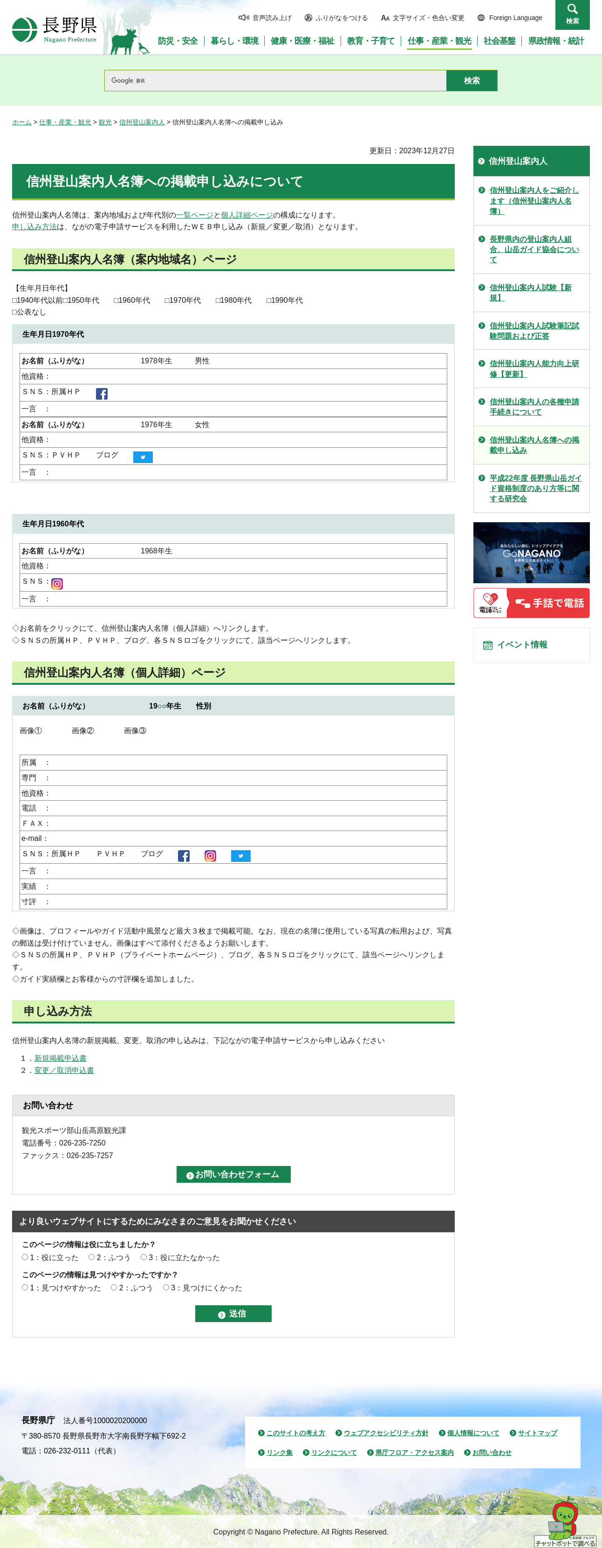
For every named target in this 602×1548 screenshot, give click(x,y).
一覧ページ (194, 215)
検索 (572, 21)
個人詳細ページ (247, 215)
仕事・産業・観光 (65, 122)
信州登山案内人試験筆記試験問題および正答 (534, 331)
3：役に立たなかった (184, 1258)
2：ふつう (114, 1258)
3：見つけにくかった (206, 1288)
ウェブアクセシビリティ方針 (386, 1433)
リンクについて (334, 1452)
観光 (105, 122)
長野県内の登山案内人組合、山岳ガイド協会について (534, 249)
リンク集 (280, 1452)
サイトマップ (537, 1433)
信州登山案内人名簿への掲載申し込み (534, 445)
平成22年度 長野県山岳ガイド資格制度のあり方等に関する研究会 (536, 488)
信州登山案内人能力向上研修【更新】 (534, 369)
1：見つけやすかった (65, 1288)
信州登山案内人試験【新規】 (531, 293)
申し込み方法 (34, 227)
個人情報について (473, 1433)
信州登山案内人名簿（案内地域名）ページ (130, 259)
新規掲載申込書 (60, 1058)
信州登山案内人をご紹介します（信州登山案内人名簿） (534, 200)
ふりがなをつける (342, 17)
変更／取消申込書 (64, 1070)
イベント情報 (525, 647)
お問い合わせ (492, 1452)
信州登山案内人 (142, 122)
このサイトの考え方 (296, 1433)
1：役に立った (54, 1258)
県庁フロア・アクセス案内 (415, 1452)
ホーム (22, 122)
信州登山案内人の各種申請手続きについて (534, 407)
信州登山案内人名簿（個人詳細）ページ (125, 672)
